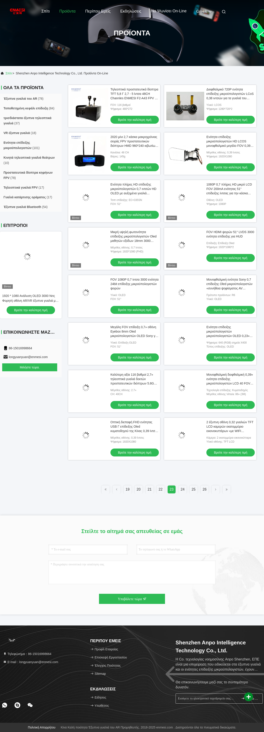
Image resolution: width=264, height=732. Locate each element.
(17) (24, 187)
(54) (26, 207)
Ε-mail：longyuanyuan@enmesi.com (30, 662)
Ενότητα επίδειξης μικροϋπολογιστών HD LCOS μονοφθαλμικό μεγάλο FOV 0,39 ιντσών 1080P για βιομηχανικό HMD (228, 145)
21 (150, 489)
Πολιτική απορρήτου (41, 727)
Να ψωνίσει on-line (169, 11)
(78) (24, 98)
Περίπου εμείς (97, 11)
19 (128, 489)
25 (194, 489)
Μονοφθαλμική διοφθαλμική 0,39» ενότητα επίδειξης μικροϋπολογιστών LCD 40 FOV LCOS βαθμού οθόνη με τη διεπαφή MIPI (229, 383)
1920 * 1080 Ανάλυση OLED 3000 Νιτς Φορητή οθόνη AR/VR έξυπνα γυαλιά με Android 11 (29, 300)
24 (183, 489)
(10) (29, 160)
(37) (27, 120)
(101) (22, 145)
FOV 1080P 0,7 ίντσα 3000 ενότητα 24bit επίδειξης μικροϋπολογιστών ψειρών (134, 284)
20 (139, 489)
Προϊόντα (67, 11)
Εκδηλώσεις (130, 11)
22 (161, 489)
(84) (29, 108)
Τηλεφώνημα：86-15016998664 (27, 654)
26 (205, 489)
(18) (20, 133)
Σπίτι (45, 11)
